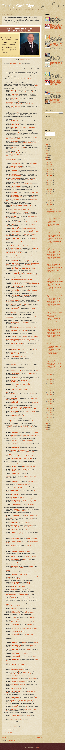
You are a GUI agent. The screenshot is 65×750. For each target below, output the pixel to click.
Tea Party (29, 582)
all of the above (28, 545)
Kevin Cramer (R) (17, 509)
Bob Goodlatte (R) (15, 686)
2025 (47, 142)
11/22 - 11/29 (49, 171)
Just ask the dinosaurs (25, 384)
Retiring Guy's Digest (19, 5)
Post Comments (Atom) (11, 740)
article (25, 672)
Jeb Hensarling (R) (15, 624)
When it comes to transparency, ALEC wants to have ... (54, 225)
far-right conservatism (29, 436)
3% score (31, 518)
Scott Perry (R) (14, 556)
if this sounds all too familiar (31, 514)
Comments (48, 134)
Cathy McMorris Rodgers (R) (17, 700)
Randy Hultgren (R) (16, 283)
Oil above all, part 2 (25, 653)
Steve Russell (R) (15, 546)
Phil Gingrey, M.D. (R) (16, 267)
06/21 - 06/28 (49, 374)
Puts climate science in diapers (25, 407)
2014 (47, 420)
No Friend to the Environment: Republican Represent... (52, 353)
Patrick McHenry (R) (16, 501)
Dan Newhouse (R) (15, 697)
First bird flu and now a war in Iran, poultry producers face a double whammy (55, 92)
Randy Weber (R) (15, 639)
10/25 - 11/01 (49, 178)
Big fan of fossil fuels (23, 227)
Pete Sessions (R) (16, 664)
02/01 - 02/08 (49, 410)
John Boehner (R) (15, 525)
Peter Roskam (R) (15, 279)
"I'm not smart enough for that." (23, 209)
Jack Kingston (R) (15, 245)
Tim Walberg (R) (14, 381)
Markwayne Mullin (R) (16, 541)
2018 (47, 155)
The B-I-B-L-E (23, 286)
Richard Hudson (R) (15, 498)
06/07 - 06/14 (49, 377)
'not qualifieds (30, 525)
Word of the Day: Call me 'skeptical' (53, 244)
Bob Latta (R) (14, 520)
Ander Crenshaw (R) (15, 210)
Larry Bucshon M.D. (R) (16, 309)
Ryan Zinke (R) (13, 420)
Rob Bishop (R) (14, 669)
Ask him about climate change (25, 245)
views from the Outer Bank (30, 498)
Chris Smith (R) (14, 450)
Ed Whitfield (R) (14, 335)
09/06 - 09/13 (49, 191)
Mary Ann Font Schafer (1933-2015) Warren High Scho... (54, 347)
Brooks (31, 307)
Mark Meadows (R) (15, 504)
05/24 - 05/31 (49, 381)
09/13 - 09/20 (49, 189)
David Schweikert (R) (15, 124)
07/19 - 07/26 (49, 204)
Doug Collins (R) (14, 260)
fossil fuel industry (19, 567)
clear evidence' (33, 645)
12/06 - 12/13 (49, 168)
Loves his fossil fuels (24, 139)
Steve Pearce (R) (15, 463)
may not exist (34, 236)
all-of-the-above (28, 585)
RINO (25, 473)
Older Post (39, 737)
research (24, 642)
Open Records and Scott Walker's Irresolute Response (53, 216)
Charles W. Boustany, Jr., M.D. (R (18, 349)
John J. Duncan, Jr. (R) (16, 599)
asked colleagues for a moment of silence (14, 252)
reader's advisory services (30, 557)
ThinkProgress (28, 212)
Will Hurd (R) (14, 652)
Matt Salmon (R (14, 120)
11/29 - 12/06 (49, 169)
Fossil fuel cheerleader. (22, 555)
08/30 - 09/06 (49, 193)
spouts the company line (27, 383)
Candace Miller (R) (15, 384)
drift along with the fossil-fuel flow (28, 228)
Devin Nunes (14, 160)
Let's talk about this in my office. (29, 564)
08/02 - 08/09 (49, 200)
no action (25, 210)
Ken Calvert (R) (15, 174)
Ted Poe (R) (13, 617)
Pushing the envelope (28, 458)
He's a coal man (21, 415)
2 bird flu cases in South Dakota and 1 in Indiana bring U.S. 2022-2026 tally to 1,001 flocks (56, 44)
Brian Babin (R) (15, 666)
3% (26, 682)
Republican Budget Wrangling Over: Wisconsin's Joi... (54, 310)
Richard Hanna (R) (16, 474)
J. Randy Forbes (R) (15, 682)
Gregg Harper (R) (15, 401)
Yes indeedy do (30, 624)
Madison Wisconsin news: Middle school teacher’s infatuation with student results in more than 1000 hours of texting (56, 101)
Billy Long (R (14, 415)
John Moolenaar (14, 377)
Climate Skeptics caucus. (16, 361)
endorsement (28, 443)
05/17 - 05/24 (49, 383)
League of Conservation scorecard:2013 (27, 127)
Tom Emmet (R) (14, 393)
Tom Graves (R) (15, 268)
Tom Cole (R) (14, 545)
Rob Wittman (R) (14, 678)
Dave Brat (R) (14, 688)
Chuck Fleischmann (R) (16, 603)
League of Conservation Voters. (26, 78)
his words (23, 433)
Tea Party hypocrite (26, 381)
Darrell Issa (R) (15, 183)
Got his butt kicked (28, 264)
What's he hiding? (22, 586)
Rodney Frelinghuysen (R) (17, 458)
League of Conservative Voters (31, 179)
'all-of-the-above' (23, 684)
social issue (32, 308)
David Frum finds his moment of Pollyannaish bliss (53, 355)
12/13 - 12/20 (49, 166)
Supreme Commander (30, 340)
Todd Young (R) (14, 312)
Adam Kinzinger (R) (16, 289)
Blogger (38, 747)
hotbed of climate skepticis (14, 158)
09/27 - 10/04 (49, 186)
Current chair (21, 646)
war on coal (24, 707)
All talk (21, 210)
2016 (47, 159)
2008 (47, 430)
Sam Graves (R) (14, 414)
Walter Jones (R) (14, 490)
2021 (47, 150)
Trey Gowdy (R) (14, 586)
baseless (33, 588)
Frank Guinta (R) (14, 440)
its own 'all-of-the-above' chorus (30, 634)
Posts (47, 132)
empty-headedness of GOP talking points (29, 346)
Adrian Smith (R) (14, 429)
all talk (9, 577)
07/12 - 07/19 (49, 206)
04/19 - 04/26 (49, 390)
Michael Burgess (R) (16, 656)
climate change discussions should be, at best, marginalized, (23, 255)
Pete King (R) (14, 469)
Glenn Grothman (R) (15, 716)
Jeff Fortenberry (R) (15, 425)
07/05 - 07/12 (49, 207)
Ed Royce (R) (14, 170)
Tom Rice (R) (14, 589)
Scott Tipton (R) (14, 191)
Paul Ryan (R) (14, 714)
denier (21, 429)
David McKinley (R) (15, 705)
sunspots (26, 689)
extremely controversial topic (16, 196)
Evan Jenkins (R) (14, 709)
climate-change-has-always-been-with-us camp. (29, 435)
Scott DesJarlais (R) (15, 605)
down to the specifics (29, 505)
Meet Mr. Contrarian (22, 376)
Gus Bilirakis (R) (15, 227)
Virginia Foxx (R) (14, 493)
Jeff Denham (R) (15, 154)
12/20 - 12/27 (49, 164)
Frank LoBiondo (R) (15, 443)
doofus (20, 719)
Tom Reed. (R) (15, 478)
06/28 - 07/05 (49, 209)
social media (24, 330)
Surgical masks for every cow (27, 267)
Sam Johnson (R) (15, 619)
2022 (47, 148)
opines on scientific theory (30, 556)
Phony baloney (21, 714)
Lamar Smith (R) (15, 646)
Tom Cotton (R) (14, 141)
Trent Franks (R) (14, 127)
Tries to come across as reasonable (27, 273)
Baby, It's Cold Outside (30, 411)
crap (34, 463)
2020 (47, 151)
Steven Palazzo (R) (15, 402)
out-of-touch (26, 414)
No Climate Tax (15, 123)
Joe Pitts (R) (14, 576)
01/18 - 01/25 (49, 414)
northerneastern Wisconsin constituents (28, 66)
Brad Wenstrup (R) (15, 515)
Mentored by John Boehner (24, 551)
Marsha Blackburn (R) (15, 611)
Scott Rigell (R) (14, 681)
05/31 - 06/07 (49, 379)
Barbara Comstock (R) (16, 691)
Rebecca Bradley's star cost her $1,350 (54, 369)
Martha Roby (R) (14, 94)
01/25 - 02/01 (49, 412)
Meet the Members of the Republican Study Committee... (54, 228)
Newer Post (5, 737)
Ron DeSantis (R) (15, 212)
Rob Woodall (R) (14, 253)
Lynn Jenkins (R (14, 324)
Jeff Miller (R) (14, 205)
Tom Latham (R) (14, 316)
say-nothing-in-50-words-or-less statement (30, 526)
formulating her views (23, 675)
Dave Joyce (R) (15, 530)
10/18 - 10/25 (49, 180)
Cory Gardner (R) (15, 192)
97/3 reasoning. (27, 529)
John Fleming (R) (15, 352)
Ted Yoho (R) (14, 209)
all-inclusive (32, 289)
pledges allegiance (24, 666)
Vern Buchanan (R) (16, 231)
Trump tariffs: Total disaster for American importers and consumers (56, 54)
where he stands (32, 373)
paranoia (23, 652)
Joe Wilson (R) (14, 583)
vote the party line (13, 448)
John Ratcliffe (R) (15, 621)
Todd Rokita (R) (14, 304)
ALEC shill (20, 152)
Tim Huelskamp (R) (15, 322)
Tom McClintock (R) (15, 150)
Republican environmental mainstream (13, 175)
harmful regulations (33, 163)
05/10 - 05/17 (49, 385)
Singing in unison (22, 533)
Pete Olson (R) (15, 649)
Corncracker (25, 336)
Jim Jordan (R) (14, 518)
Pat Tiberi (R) (14, 529)
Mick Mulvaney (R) (15, 588)
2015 (47, 161)
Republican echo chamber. (11, 609)
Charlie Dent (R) (15, 574)
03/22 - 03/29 (49, 397)
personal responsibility (28, 230)
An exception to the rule (23, 450)
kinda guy (27, 523)
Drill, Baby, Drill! (9, 548)
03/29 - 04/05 (49, 396)
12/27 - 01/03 (49, 162)
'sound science (28, 635)
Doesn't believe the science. (29, 700)
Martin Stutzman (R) (15, 300)
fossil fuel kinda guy (25, 322)
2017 (47, 157)
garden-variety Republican (27, 701)
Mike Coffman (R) (15, 199)
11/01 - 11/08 (49, 177)
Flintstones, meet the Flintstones (24, 205)
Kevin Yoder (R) (14, 327)
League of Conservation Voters (32, 221)
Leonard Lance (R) (15, 455)
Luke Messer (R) (14, 308)
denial (23, 705)
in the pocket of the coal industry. (19, 510)
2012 (47, 423)
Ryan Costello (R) (15, 559)
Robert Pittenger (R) (15, 500)
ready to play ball (26, 559)
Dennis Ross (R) (15, 230)
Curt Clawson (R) (15, 236)
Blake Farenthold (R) (16, 659)
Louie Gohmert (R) (15, 616)
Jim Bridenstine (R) (15, 538)
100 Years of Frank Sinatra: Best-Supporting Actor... (53, 361)
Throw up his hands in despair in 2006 (28, 500)
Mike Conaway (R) (16, 633)
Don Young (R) (16, 112)
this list (26, 272)
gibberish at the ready (10, 495)
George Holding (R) (16, 505)
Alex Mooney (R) (14, 706)
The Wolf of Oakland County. (24, 386)
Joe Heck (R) (14, 435)
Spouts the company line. (27, 207)
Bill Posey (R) (14, 219)
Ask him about (22, 147)
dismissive (20, 688)
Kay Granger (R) (15, 634)
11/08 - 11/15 (49, 175)
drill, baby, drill (26, 469)
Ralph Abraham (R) (15, 353)
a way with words (26, 520)
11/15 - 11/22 (49, 173)
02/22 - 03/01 (49, 405)
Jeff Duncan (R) (14, 585)
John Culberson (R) (15, 628)
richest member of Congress (26, 183)
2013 (47, 421)
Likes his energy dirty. (23, 389)
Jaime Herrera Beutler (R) (16, 696)
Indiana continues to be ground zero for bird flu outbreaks (56, 36)
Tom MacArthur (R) (15, 447)
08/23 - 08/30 (49, 195)
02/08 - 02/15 (49, 408)
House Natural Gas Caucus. (30, 478)
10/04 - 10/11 (49, 184)
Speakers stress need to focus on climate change (13, 68)
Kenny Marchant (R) (16, 653)
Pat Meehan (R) (14, 562)
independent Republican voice (27, 470)
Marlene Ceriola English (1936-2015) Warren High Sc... (54, 358)
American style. (30, 655)
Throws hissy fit (23, 160)
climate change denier (24, 304)
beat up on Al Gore (28, 673)
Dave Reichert (14, 701)
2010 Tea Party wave (34, 192)
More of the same (25, 328)
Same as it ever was (24, 686)
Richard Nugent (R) (16, 224)
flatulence (26, 543)
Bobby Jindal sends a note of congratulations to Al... (52, 316)
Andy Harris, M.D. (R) (15, 364)
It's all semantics (23, 633)
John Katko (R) (15, 481)
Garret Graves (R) (15, 356)
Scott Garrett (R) (14, 453)
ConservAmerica (9, 426)
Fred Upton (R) (14, 380)
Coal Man (27, 522)
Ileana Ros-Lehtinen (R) (17, 241)
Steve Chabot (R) (14, 514)
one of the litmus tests (26, 562)
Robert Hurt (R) (14, 684)
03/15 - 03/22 (49, 399)
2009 (47, 429)
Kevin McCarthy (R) (16, 163)
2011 (47, 425)
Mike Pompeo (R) (15, 330)
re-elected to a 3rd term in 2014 (16, 63)
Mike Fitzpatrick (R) (15, 564)
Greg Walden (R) (14, 551)
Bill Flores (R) (15, 642)
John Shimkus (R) (15, 286)
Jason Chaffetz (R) (15, 673)
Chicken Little (25, 241)
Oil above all (21, 630)
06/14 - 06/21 (49, 376)
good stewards (31, 619)
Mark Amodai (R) (15, 432)
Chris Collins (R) (15, 483)
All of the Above (30, 605)
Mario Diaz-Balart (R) (16, 238)
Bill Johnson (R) (14, 522)
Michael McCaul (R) (16, 631)
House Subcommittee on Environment (20, 125)
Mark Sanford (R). (15, 582)
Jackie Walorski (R (15, 295)
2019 (47, 153)
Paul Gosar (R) (14, 118)
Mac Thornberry (15, 635)
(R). (18, 139)
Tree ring (20, 191)
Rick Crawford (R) (15, 132)
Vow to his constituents (24, 132)
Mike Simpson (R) (15, 273)
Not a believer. (22, 401)
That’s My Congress (25, 295)
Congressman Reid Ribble (25, 59)
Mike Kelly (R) (14, 555)
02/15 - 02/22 (49, 406)
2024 (47, 144)
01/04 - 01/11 (49, 417)
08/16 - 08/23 (49, 196)
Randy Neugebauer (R (16, 645)
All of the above (24, 631)
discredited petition (9, 102)
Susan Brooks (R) (15, 307)
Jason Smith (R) (14, 417)
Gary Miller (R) (15, 167)
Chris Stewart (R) (15, 671)
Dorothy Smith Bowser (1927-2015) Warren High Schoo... (53, 327)
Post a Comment (8, 732)
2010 (47, 427)
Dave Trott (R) (15, 386)
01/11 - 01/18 (49, 415)
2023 (47, 146)
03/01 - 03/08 (49, 403)
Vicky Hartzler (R (14, 411)
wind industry (31, 566)
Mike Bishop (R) (14, 383)
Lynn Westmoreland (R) (16, 248)
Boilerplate (22, 532)
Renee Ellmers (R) (15, 487)
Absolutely (21, 257)
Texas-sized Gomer (24, 616)
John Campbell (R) (16, 178)
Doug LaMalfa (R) (15, 147)
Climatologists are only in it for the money (30, 309)
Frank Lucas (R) (14, 543)
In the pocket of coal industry (24, 335)
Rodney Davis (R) (15, 282)
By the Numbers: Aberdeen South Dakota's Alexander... (53, 265)
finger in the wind (23, 574)
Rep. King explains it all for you (24, 318)
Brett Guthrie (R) (14, 336)
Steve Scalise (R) (14, 346)
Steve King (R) (14, 318)
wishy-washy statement (32, 481)
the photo (36, 377)
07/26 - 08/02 (49, 202)
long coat (32, 639)
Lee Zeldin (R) (14, 466)
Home (22, 737)
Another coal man (22, 417)
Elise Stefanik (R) (15, 473)
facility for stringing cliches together (28, 268)
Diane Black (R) (14, 608)
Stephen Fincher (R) (15, 612)
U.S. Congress (25, 60)
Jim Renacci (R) (15, 533)
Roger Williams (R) (16, 655)
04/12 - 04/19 (49, 392)
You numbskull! (31, 504)
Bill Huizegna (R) (15, 373)
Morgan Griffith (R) (15, 689)
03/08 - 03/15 (49, 401)
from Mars (28, 715)
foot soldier (21, 343)
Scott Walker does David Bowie (53, 214)
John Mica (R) (14, 216)
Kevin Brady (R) (14, 630)
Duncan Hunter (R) (16, 186)
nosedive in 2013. (30, 451)
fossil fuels (22, 589)
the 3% (26, 611)
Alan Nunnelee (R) (15, 398)
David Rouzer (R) (14, 497)
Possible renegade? (23, 356)
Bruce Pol (13, 359)
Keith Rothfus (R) (15, 573)
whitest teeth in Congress (32, 571)
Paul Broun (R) (15, 263)
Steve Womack (14, 139)
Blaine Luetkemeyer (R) (16, 408)
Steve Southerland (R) (16, 207)
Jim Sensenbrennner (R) (16, 715)
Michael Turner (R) (15, 526)
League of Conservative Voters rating (30, 576)
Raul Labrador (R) (15, 272)
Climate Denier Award (24, 184)
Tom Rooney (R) (15, 234)
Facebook (26, 352)
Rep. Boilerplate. (24, 530)
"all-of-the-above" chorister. (29, 612)
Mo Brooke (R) (14, 103)
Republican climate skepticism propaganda (14, 365)
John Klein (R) (14, 389)
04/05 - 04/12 (49, 394)
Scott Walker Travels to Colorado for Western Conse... (54, 364)
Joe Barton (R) (14, 625)
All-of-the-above (24, 664)
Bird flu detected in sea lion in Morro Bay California (55, 73)
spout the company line (29, 282)
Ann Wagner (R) (14, 407)
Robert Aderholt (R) (15, 101)
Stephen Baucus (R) (15, 106)
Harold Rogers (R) (15, 340)
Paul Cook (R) (14, 152)
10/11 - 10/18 (49, 182)
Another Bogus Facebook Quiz (53, 262)
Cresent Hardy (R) (15, 436)
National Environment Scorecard (15, 166)
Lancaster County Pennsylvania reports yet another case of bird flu (56, 63)
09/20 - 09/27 (49, 187)
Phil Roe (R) (13, 597)
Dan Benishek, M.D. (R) (16, 370)
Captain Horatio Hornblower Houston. (29, 628)
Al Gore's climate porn (32, 393)
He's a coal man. (22, 578)
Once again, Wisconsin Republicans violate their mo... (54, 212)
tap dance (27, 324)
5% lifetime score (23, 487)
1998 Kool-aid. (27, 573)
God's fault (36, 493)
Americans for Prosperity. (20, 96)
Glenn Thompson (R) (15, 557)
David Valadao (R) (15, 156)
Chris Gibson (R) (15, 470)
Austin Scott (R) (14, 257)
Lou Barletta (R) (15, 571)
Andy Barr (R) (14, 343)
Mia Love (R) (14, 675)
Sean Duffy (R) (14, 719)
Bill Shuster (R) (14, 566)
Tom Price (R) (14, 251)
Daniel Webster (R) (16, 221)
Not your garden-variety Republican (27, 339)
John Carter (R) (15, 661)
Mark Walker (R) (14, 494)
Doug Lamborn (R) (15, 195)
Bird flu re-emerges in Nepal (55, 17)
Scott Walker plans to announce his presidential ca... (53, 271)
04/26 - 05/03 (49, 388)
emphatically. (27, 583)
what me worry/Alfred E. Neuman (28, 466)
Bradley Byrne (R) (15, 90)
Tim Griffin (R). (14, 135)
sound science (22, 523)
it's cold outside (24, 380)
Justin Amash (14, 376)
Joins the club (21, 721)
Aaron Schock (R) (15, 290)
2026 (47, 141)
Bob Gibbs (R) (14, 523)
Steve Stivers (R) (15, 532)
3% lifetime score (33, 501)
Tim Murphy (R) (15, 578)
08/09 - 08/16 (49, 198)
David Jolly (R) (15, 228)
